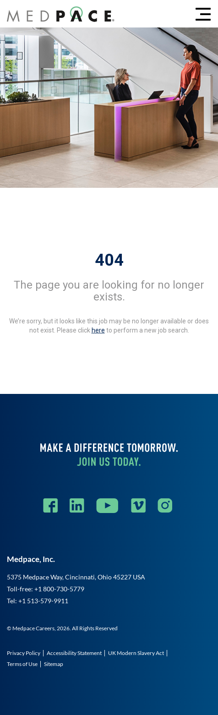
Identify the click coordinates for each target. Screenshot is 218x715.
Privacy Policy (23, 653)
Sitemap (53, 663)
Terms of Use (22, 663)
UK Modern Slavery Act (136, 653)
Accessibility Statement (74, 653)
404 (109, 260)
